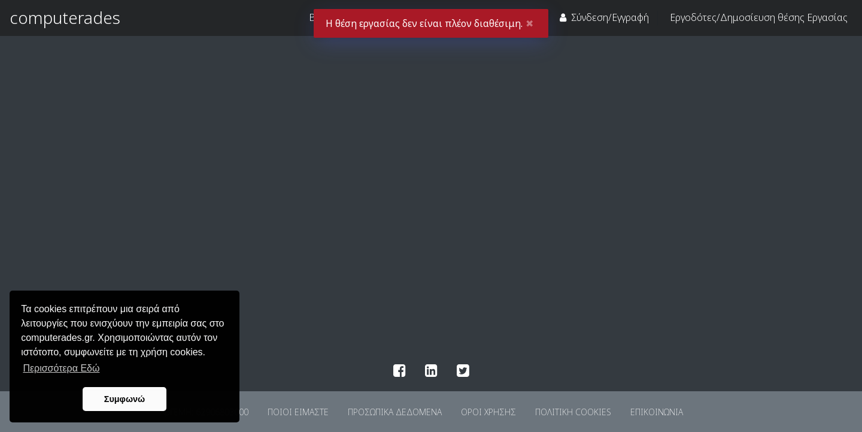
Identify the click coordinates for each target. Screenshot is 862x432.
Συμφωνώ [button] (124, 399)
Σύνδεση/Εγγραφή (604, 17)
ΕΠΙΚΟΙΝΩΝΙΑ (656, 412)
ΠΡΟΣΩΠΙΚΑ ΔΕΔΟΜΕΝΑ (395, 412)
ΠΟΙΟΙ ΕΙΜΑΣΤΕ (298, 412)
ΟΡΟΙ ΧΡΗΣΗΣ (488, 412)
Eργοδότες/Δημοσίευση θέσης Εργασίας (759, 17)
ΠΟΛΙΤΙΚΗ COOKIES (573, 412)
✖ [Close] (529, 23)
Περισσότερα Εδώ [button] (61, 368)
